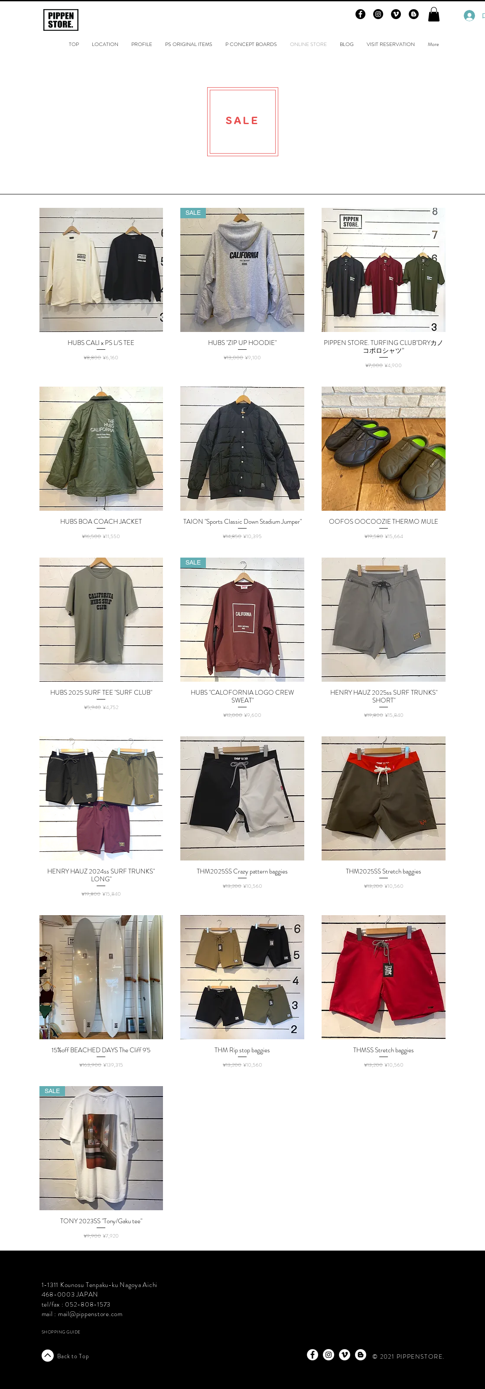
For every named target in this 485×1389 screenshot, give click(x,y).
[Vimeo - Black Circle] (396, 14)
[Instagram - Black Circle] (378, 14)
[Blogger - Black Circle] (414, 14)
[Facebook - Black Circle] (360, 14)
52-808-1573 (90, 1304)
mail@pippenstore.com (90, 1314)
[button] (434, 14)
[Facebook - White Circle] (312, 1354)
